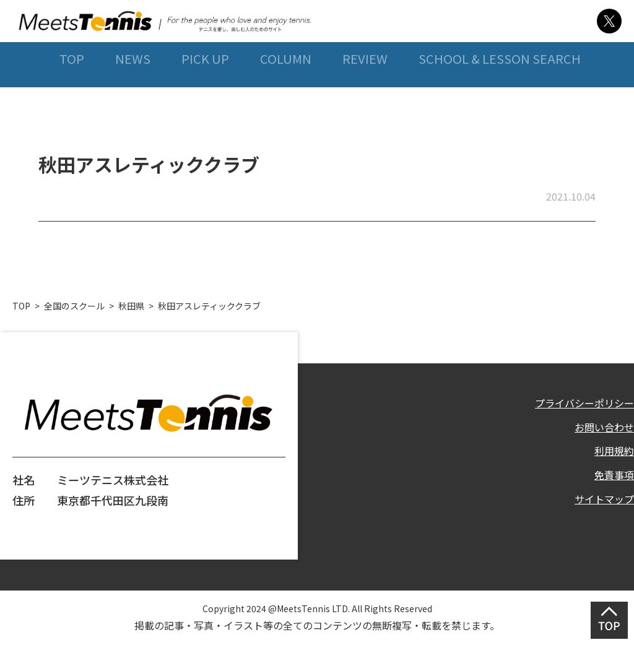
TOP (65, 92)
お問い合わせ (600, 428)
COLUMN (283, 92)
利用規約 (611, 454)
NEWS (127, 92)
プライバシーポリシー (578, 402)
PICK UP (201, 92)
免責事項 (611, 480)
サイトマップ (600, 507)
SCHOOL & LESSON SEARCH (500, 92)
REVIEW (363, 92)
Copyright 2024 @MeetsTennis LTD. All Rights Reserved (317, 607)
